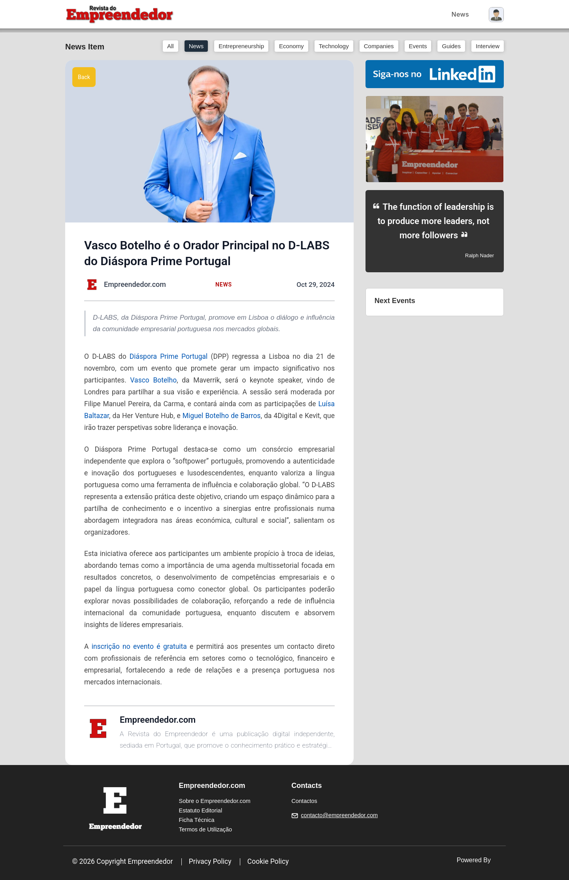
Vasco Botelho (153, 380)
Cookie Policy (268, 861)
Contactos (304, 801)
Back (84, 77)
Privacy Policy (210, 861)
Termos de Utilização (205, 829)
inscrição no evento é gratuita (139, 646)
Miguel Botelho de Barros (222, 416)
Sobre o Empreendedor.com (215, 801)
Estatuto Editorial (200, 810)
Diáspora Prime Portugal (169, 356)
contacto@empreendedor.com (339, 815)
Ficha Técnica (197, 820)
